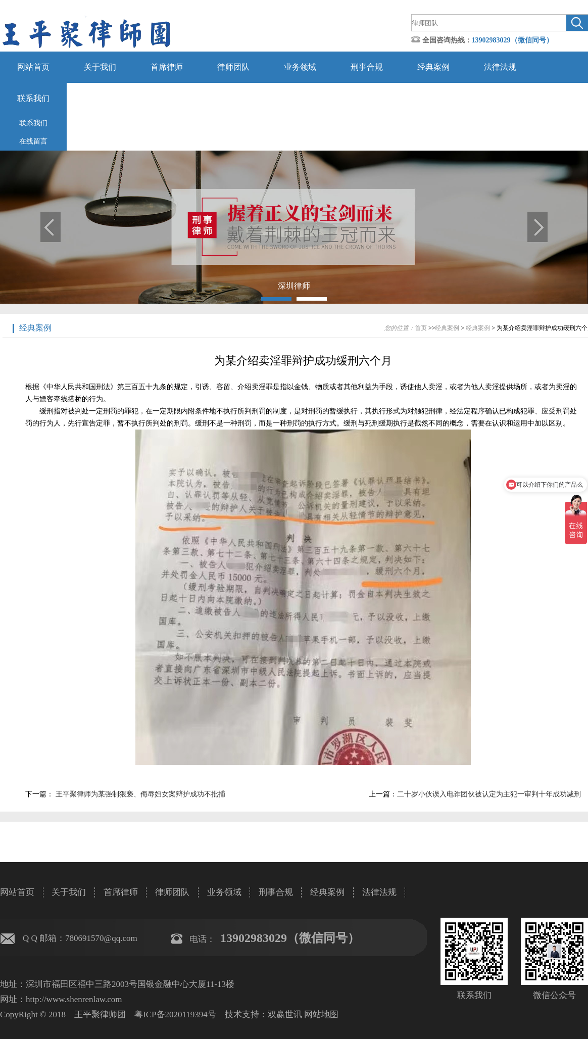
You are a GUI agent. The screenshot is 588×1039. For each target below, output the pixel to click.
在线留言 (33, 141)
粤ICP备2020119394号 (175, 1014)
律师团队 (233, 67)
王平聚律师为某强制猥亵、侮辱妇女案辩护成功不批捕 (139, 794)
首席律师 (167, 67)
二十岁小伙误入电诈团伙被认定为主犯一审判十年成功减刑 (489, 794)
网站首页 (33, 67)
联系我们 (33, 98)
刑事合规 (367, 67)
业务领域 (300, 67)
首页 (421, 328)
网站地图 (321, 1014)
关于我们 (100, 67)
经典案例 (433, 67)
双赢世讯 (285, 1014)
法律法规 (500, 67)
